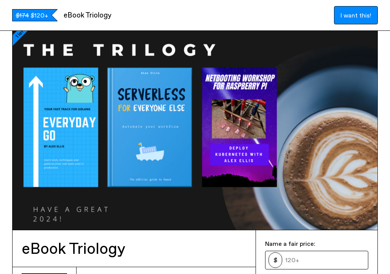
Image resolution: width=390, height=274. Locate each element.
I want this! (355, 15)
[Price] (323, 260)
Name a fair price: (290, 243)
